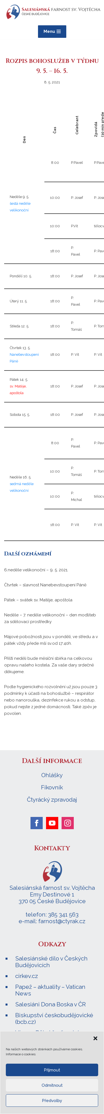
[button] (95, 1038)
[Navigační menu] (52, 31)
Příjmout (52, 1070)
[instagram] (68, 823)
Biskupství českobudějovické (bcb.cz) (54, 1018)
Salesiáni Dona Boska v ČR (50, 1004)
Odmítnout (52, 1085)
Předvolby (52, 1100)
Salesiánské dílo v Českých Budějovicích (51, 962)
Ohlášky (52, 775)
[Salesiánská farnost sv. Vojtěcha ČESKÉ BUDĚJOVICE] (52, 12)
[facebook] (37, 823)
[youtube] (52, 823)
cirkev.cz (26, 975)
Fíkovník (52, 787)
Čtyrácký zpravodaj (52, 799)
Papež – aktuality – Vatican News (50, 990)
